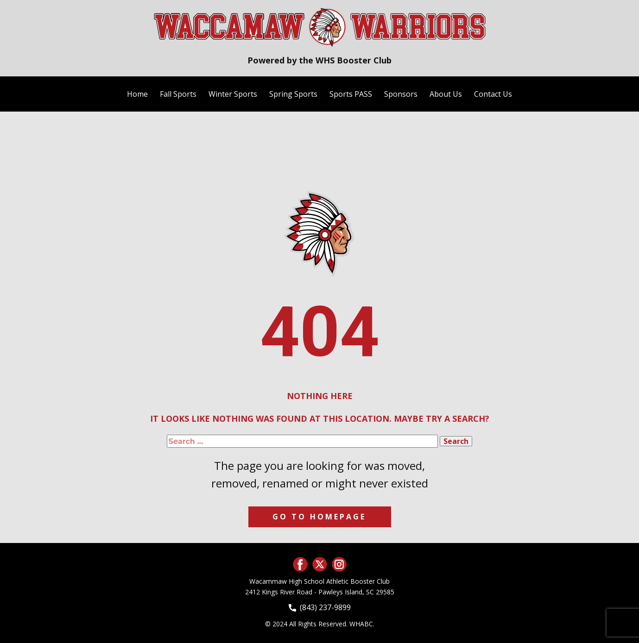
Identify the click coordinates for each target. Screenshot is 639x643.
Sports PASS (350, 94)
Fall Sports (178, 94)
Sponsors (401, 94)
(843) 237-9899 (320, 607)
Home (137, 94)
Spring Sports (293, 94)
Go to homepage (319, 517)
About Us (446, 94)
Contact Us (493, 94)
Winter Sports (233, 94)
